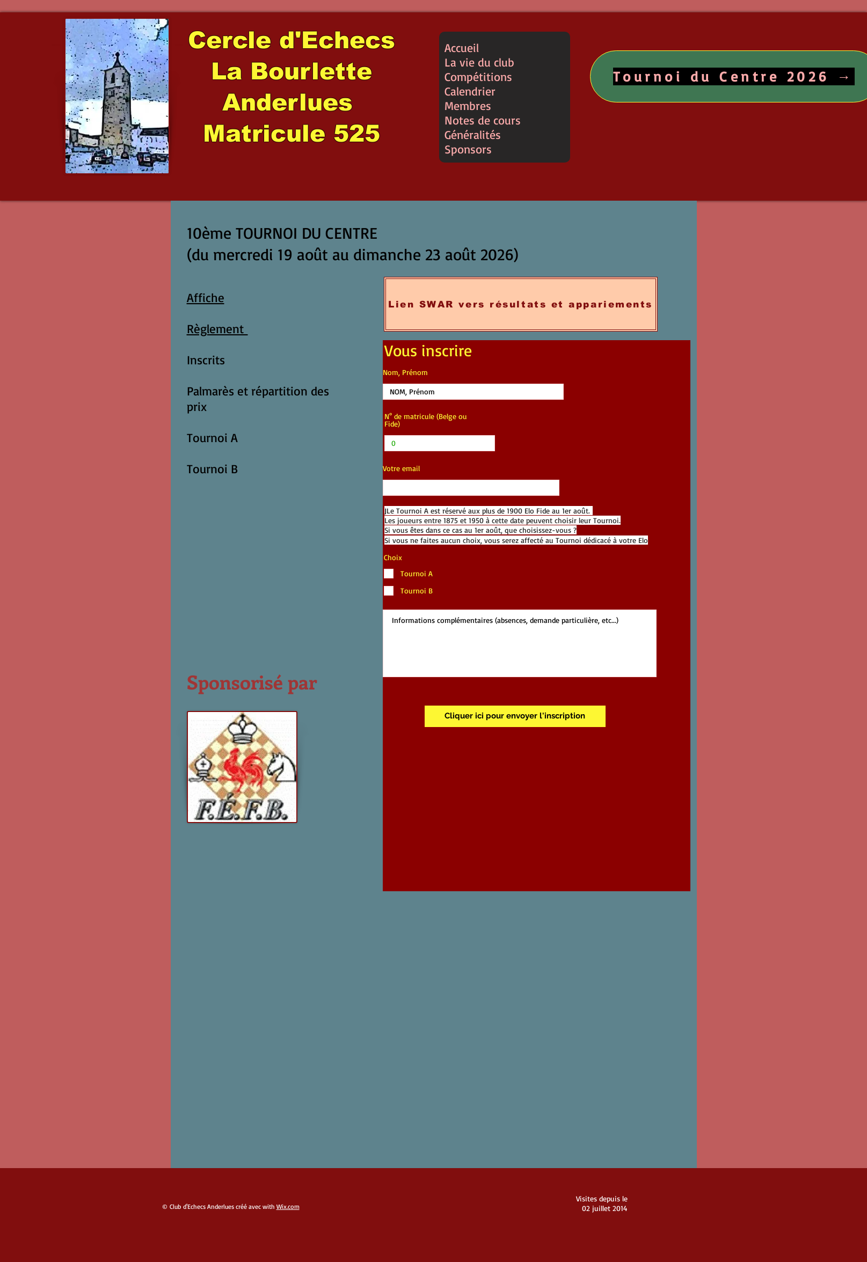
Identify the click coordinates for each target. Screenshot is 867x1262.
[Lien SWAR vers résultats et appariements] (521, 304)
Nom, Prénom (405, 372)
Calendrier (470, 91)
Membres (468, 105)
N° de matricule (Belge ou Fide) (425, 420)
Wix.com (288, 1206)
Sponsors (468, 149)
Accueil (462, 47)
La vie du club (479, 62)
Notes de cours (483, 120)
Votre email (401, 468)
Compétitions (478, 76)
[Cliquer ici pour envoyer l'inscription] (515, 716)
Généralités (473, 134)
